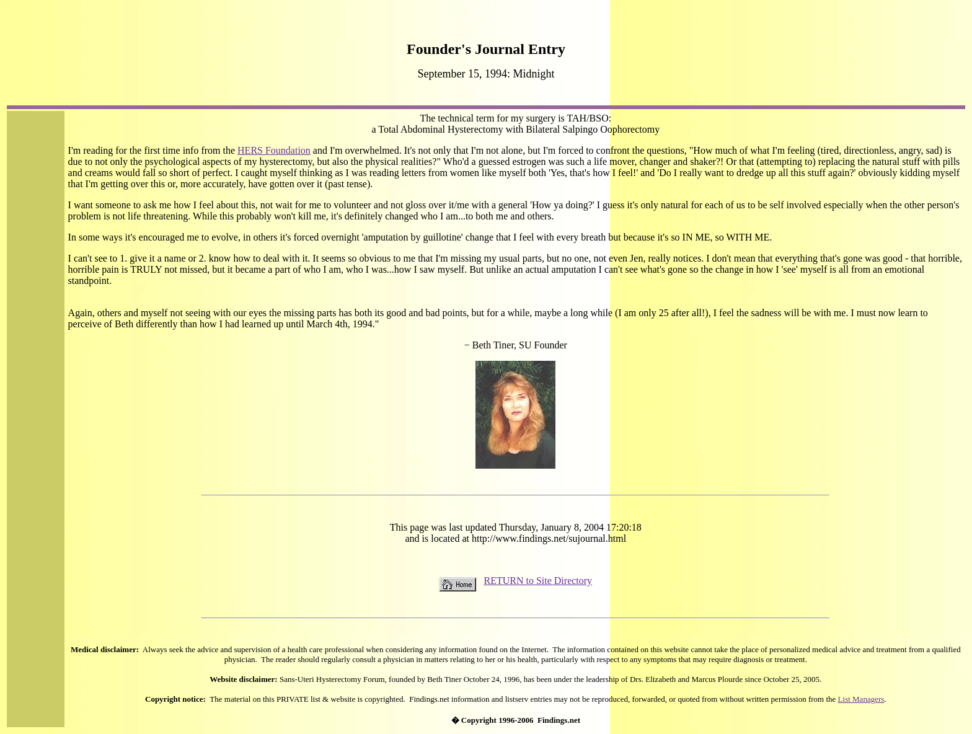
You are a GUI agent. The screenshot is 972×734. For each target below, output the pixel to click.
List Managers (861, 699)
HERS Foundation (274, 150)
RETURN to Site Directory (538, 580)
